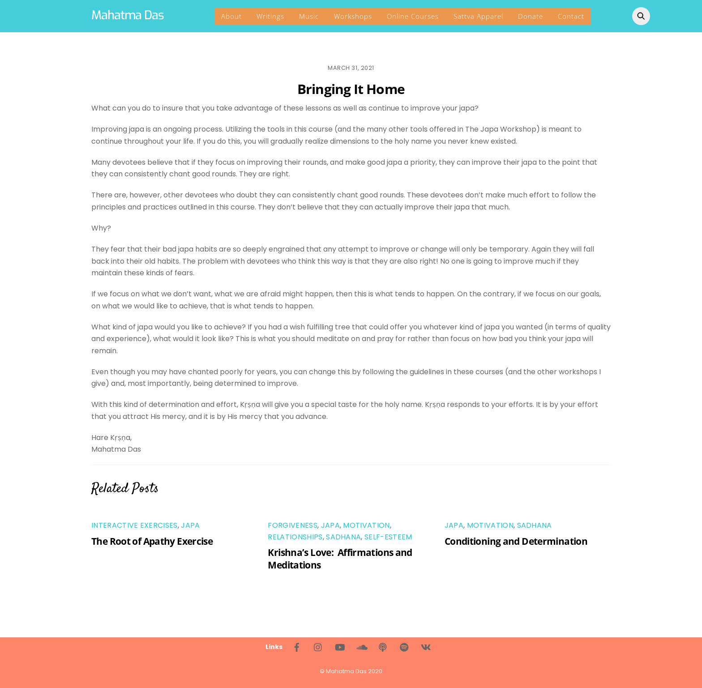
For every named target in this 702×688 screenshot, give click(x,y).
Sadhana (343, 537)
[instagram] (318, 646)
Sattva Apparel (478, 16)
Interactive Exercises (134, 525)
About (231, 16)
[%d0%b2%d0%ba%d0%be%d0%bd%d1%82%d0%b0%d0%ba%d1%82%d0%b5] (426, 646)
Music (309, 16)
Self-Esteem (388, 537)
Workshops (353, 16)
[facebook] (297, 646)
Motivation (366, 525)
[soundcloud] (361, 646)
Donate (530, 16)
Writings (270, 16)
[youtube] (340, 646)
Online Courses (413, 16)
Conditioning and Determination (516, 541)
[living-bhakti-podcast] (383, 646)
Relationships (295, 537)
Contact (571, 16)
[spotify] (404, 646)
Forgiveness (292, 525)
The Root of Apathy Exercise (152, 541)
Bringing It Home (351, 89)
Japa (190, 525)
